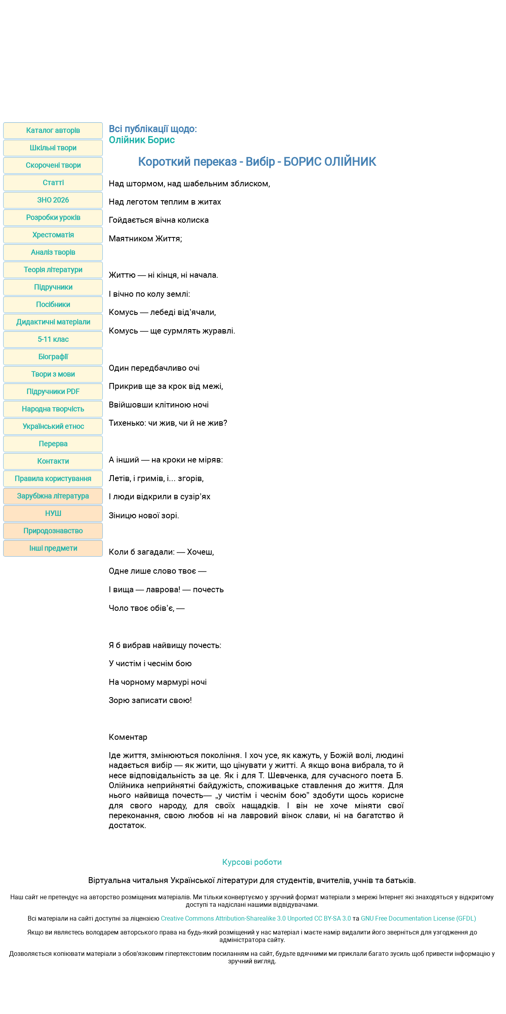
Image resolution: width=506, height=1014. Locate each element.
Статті (53, 182)
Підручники (53, 287)
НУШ (53, 513)
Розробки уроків (53, 217)
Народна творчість (53, 409)
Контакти (53, 461)
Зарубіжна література (53, 496)
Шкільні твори (53, 148)
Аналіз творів (53, 252)
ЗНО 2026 (53, 200)
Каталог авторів (53, 130)
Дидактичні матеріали (53, 322)
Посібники (53, 304)
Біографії (53, 357)
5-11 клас (53, 339)
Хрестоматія (53, 235)
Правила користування (53, 478)
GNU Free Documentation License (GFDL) (418, 918)
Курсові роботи (252, 862)
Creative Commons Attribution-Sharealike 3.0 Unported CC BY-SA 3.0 (256, 918)
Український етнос (53, 426)
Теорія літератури (53, 269)
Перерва (53, 444)
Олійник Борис (142, 140)
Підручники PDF (52, 391)
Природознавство (53, 531)
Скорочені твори (53, 165)
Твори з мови (53, 374)
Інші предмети (53, 548)
